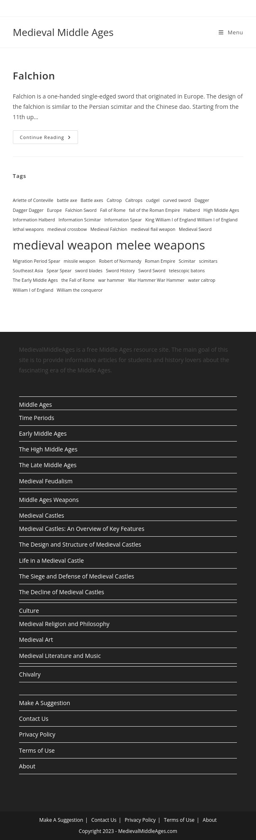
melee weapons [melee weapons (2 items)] (160, 245)
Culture (29, 610)
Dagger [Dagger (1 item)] (201, 200)
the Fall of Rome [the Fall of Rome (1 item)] (78, 280)
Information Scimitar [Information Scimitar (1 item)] (80, 220)
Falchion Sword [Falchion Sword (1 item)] (81, 210)
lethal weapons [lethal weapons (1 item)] (28, 229)
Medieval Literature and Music (60, 656)
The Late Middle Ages (48, 465)
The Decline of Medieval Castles (61, 592)
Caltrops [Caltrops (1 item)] (134, 200)
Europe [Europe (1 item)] (54, 210)
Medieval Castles (41, 515)
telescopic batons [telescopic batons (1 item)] (187, 271)
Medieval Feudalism (46, 481)
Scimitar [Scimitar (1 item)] (187, 261)
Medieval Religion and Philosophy (64, 624)
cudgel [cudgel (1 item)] (153, 200)
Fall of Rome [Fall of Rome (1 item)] (112, 210)
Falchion (34, 75)
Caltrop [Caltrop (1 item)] (114, 200)
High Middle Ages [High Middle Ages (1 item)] (221, 210)
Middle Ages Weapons (49, 500)
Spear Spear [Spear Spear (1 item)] (58, 271)
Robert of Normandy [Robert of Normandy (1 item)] (120, 261)
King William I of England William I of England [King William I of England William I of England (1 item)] (191, 220)
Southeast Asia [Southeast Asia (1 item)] (28, 271)
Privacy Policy (37, 734)
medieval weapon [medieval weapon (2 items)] (62, 245)
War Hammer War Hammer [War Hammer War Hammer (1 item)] (156, 280)
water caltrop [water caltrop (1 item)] (201, 280)
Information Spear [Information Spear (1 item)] (122, 220)
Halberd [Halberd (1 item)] (191, 210)
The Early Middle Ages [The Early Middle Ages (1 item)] (35, 280)
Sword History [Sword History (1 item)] (120, 271)
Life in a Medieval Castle (51, 560)
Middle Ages (35, 404)
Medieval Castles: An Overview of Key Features (81, 529)
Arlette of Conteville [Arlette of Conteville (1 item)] (33, 200)
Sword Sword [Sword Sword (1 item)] (152, 271)
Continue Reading (49, 137)
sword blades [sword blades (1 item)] (88, 271)
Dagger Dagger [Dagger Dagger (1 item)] (28, 210)
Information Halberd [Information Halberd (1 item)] (34, 220)
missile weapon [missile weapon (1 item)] (79, 261)
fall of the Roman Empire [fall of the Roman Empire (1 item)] (154, 210)
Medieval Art (36, 639)
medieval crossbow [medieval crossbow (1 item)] (67, 229)
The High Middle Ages (48, 449)
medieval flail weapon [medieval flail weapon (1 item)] (153, 229)
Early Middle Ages (43, 433)
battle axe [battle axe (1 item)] (67, 200)
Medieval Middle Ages (63, 32)
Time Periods (36, 418)
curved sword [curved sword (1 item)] (177, 200)
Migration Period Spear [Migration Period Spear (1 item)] (36, 261)
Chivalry (30, 674)
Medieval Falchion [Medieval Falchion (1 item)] (108, 229)
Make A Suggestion (44, 703)
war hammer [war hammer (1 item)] (111, 280)
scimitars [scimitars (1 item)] (208, 261)
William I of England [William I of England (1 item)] (33, 290)
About (27, 766)
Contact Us (34, 718)
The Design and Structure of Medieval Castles (80, 544)
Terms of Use (37, 750)
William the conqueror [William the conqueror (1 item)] (79, 290)
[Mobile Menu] (231, 32)
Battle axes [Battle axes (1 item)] (91, 200)
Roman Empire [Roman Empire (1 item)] (160, 261)
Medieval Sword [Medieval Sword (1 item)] (195, 229)
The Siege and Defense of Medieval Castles (76, 576)
